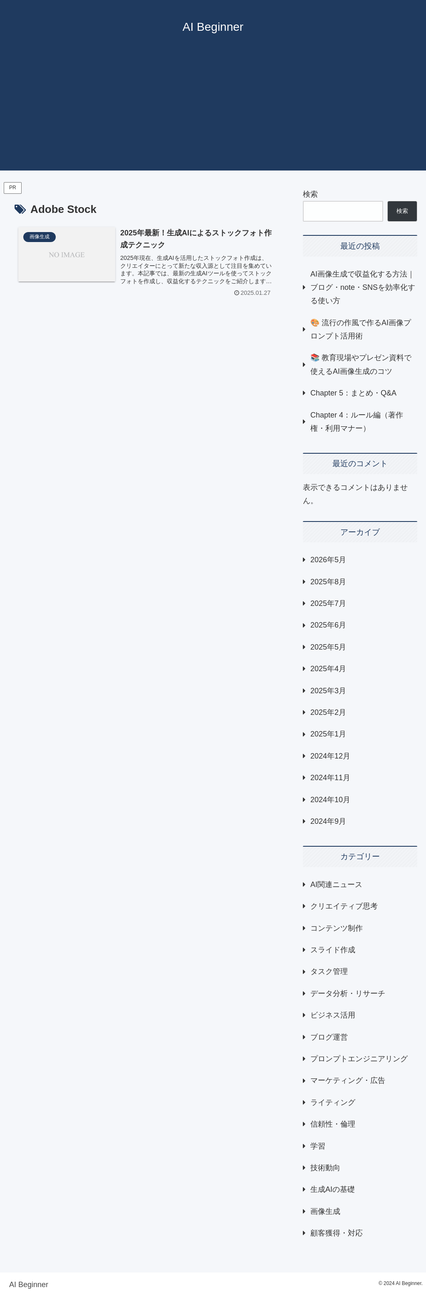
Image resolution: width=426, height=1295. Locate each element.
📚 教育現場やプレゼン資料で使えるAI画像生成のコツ (360, 364)
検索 (310, 194)
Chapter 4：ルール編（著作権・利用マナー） (356, 421)
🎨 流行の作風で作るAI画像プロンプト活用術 (360, 329)
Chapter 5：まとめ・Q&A (353, 393)
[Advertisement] (213, 112)
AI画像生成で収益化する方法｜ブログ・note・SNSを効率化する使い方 (362, 287)
